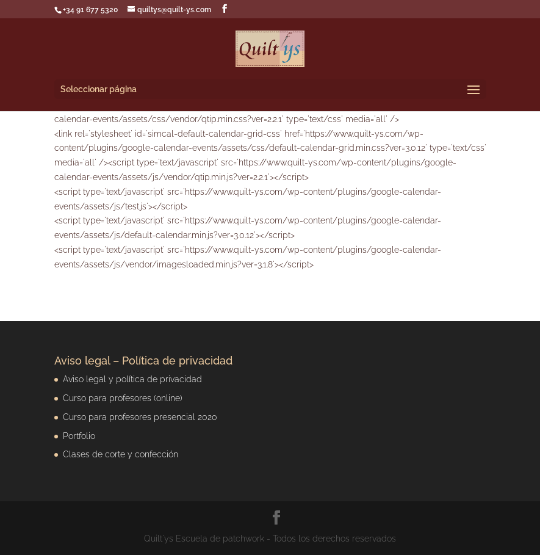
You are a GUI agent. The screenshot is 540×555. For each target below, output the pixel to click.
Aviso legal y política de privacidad (132, 379)
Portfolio (79, 436)
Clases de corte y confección (120, 454)
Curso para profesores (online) (122, 398)
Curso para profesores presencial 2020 (140, 417)
